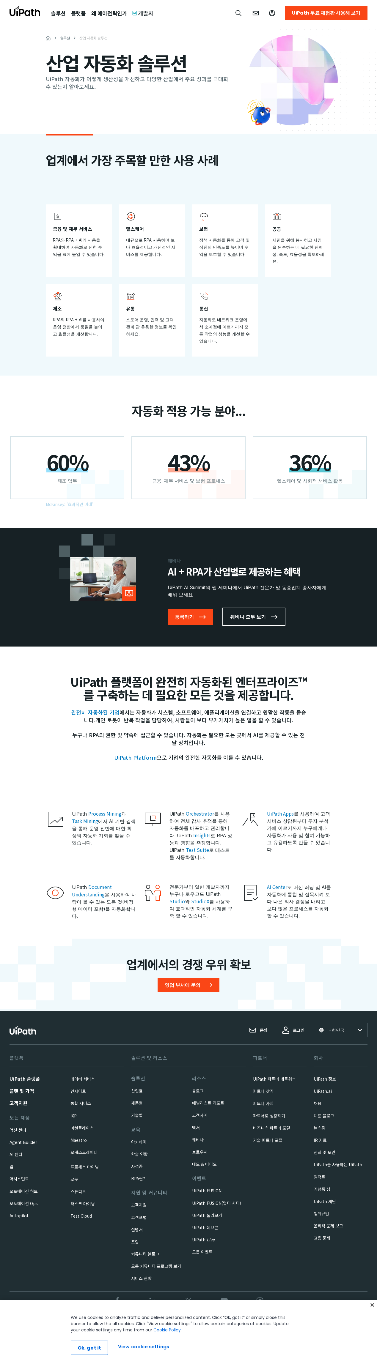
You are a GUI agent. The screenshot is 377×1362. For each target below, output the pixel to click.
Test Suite (197, 849)
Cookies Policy (214, 1320)
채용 (317, 1103)
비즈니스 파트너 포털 (271, 1128)
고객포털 (139, 1217)
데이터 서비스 (82, 1079)
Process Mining (104, 813)
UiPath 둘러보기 (207, 1215)
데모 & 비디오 (204, 1164)
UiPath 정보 (325, 1079)
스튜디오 (78, 1191)
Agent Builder (23, 1142)
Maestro (78, 1140)
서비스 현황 (141, 1278)
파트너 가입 (263, 1103)
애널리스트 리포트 (208, 1103)
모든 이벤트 (202, 1252)
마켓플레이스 (82, 1128)
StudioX (200, 901)
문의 (258, 1030)
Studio (177, 901)
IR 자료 (320, 1140)
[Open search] (238, 13)
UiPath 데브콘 (205, 1227)
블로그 (198, 1091)
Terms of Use (147, 1320)
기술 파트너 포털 (267, 1140)
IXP (73, 1116)
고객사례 (200, 1115)
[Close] (372, 1329)
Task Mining (85, 821)
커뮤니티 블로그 (145, 1254)
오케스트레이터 (84, 1152)
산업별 (137, 1091)
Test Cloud (81, 1216)
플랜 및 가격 (22, 1090)
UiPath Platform (135, 757)
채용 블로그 (324, 1116)
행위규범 (321, 1213)
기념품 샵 (322, 1189)
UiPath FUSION (207, 1191)
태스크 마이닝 (82, 1204)
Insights (202, 835)
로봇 (74, 1179)
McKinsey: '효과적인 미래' (69, 504)
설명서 (137, 1229)
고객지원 (18, 1102)
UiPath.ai (323, 1091)
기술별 (137, 1115)
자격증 (137, 1166)
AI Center (277, 886)
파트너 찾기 (263, 1091)
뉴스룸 (319, 1128)
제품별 (137, 1103)
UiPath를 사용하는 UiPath (338, 1164)
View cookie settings (252, 1320)
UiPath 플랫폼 (25, 1078)
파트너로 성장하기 (269, 1116)
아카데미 (139, 1142)
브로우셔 (200, 1152)
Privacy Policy (179, 1320)
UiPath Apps (280, 813)
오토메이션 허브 (24, 1191)
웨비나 (198, 1140)
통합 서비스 (80, 1103)
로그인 (293, 1030)
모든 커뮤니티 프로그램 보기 (156, 1266)
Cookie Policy (167, 1355)
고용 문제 (322, 1238)
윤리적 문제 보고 (328, 1226)
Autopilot (19, 1215)
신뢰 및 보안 (324, 1152)
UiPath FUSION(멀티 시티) (216, 1203)
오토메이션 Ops (24, 1203)
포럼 (135, 1242)
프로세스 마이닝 (84, 1167)
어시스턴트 (19, 1179)
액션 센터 (18, 1130)
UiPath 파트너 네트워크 (274, 1079)
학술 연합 (139, 1154)
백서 (196, 1128)
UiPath (203, 1240)
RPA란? (138, 1178)
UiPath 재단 (325, 1201)
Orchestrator (200, 813)
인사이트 (78, 1091)
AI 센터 (16, 1154)
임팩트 (319, 1177)
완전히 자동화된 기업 (95, 712)
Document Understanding (92, 890)
